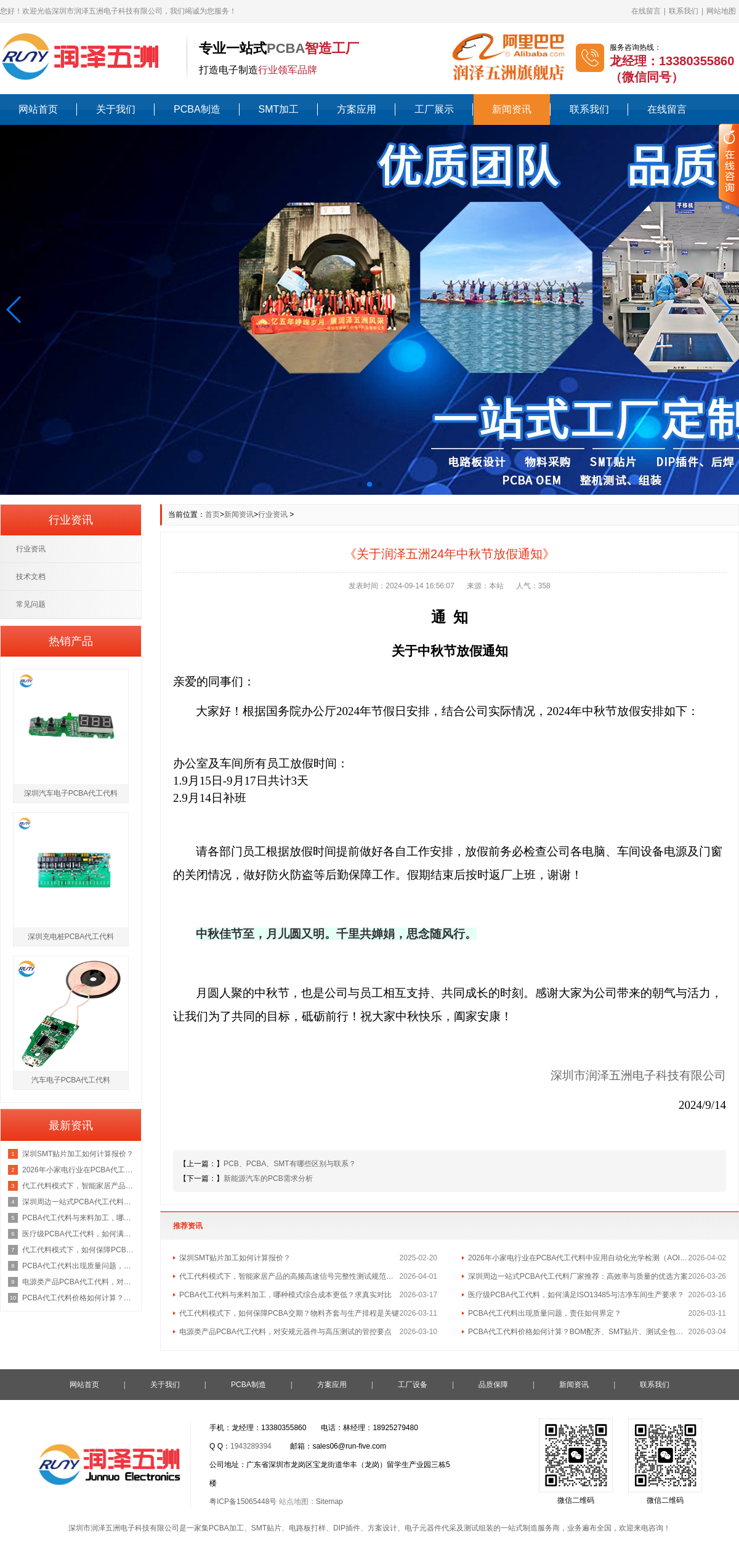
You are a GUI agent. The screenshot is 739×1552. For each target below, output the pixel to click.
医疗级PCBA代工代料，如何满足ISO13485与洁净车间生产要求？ (576, 1294)
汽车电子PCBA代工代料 (71, 1080)
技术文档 (31, 576)
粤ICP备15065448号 (243, 1501)
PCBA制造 (197, 109)
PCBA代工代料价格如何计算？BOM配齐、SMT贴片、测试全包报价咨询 (578, 1331)
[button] (14, 309)
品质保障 (493, 1384)
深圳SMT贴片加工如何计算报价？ (235, 1258)
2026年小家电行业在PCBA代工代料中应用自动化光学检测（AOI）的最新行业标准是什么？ (578, 1258)
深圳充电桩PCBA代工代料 (71, 936)
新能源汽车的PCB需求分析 (268, 1178)
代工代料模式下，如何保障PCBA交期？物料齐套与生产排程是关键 (289, 1313)
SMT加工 (279, 109)
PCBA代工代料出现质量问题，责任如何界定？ (544, 1313)
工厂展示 (434, 109)
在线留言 (646, 11)
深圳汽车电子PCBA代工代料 (71, 793)
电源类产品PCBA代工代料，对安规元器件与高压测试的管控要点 (285, 1331)
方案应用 (356, 109)
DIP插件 (346, 1528)
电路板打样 (307, 1528)
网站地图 (721, 11)
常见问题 (31, 604)
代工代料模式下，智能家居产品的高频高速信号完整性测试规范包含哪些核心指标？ (289, 1276)
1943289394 (251, 1446)
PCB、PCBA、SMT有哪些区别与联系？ (290, 1163)
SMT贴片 (266, 1528)
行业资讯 (273, 514)
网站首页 (38, 109)
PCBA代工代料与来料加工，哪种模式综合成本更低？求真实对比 (285, 1294)
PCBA (286, 48)
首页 (212, 514)
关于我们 (115, 109)
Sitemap (329, 1501)
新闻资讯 (511, 109)
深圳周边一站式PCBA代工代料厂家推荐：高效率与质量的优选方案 (578, 1276)
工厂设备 (412, 1384)
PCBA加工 (226, 1528)
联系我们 (683, 11)
